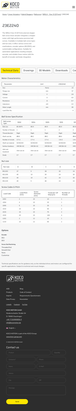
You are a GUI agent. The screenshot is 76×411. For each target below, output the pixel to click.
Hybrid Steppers (27, 14)
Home (4, 14)
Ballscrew (37, 14)
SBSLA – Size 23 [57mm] (52, 14)
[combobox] (11, 328)
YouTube (24, 304)
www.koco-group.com (14, 337)
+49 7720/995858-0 (14, 319)
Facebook (17, 304)
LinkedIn (8, 304)
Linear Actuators (14, 14)
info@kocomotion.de (13, 323)
